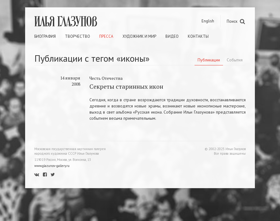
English (208, 21)
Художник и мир (139, 36)
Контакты (198, 36)
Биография (45, 36)
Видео (172, 36)
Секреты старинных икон (126, 86)
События (235, 60)
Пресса (106, 36)
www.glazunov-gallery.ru (52, 166)
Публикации (209, 60)
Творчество (77, 36)
